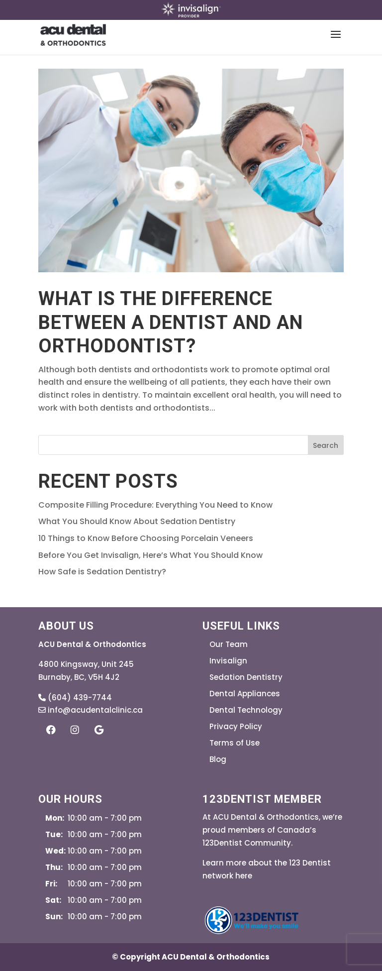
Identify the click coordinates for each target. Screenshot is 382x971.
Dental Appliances (244, 693)
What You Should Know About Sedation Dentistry (136, 521)
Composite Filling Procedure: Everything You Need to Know (155, 505)
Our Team (228, 644)
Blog (217, 759)
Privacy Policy (235, 726)
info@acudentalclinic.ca (90, 710)
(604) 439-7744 (75, 697)
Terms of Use (234, 743)
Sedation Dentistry (246, 677)
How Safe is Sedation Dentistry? (102, 571)
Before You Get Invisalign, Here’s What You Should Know (150, 555)
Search (325, 445)
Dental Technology (246, 710)
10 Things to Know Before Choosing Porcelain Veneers (145, 538)
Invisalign (228, 660)
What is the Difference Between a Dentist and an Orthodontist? (170, 322)
